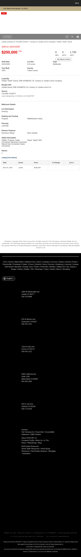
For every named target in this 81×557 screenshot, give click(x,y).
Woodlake (66, 269)
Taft (32, 269)
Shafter (26, 269)
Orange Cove (28, 267)
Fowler (24, 264)
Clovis (38, 262)
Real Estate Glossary (39, 451)
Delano (61, 262)
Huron (44, 264)
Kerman (51, 264)
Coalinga (45, 262)
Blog (40, 443)
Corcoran (53, 262)
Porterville (44, 267)
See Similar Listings (63, 59)
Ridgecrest (61, 267)
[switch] (67, 37)
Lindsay (75, 264)
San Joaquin (71, 267)
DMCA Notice (36, 434)
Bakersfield (19, 262)
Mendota (18, 267)
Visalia (52, 269)
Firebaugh (17, 264)
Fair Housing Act (28, 432)
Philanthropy (32, 443)
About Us (38, 440)
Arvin (5, 262)
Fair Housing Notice (67, 532)
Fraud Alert (39, 432)
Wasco (58, 269)
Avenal (10, 262)
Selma (20, 269)
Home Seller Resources (30, 449)
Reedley (52, 267)
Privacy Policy (25, 532)
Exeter (74, 262)
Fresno (31, 264)
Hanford (38, 264)
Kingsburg (59, 264)
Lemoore (68, 264)
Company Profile (28, 440)
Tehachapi (38, 269)
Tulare (46, 269)
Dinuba (68, 262)
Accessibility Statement (45, 532)
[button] (8, 278)
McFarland (9, 267)
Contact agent (7, 36)
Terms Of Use (10, 532)
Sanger (13, 269)
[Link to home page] (2, 3)
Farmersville (7, 264)
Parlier (36, 267)
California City (29, 262)
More (77, 3)
